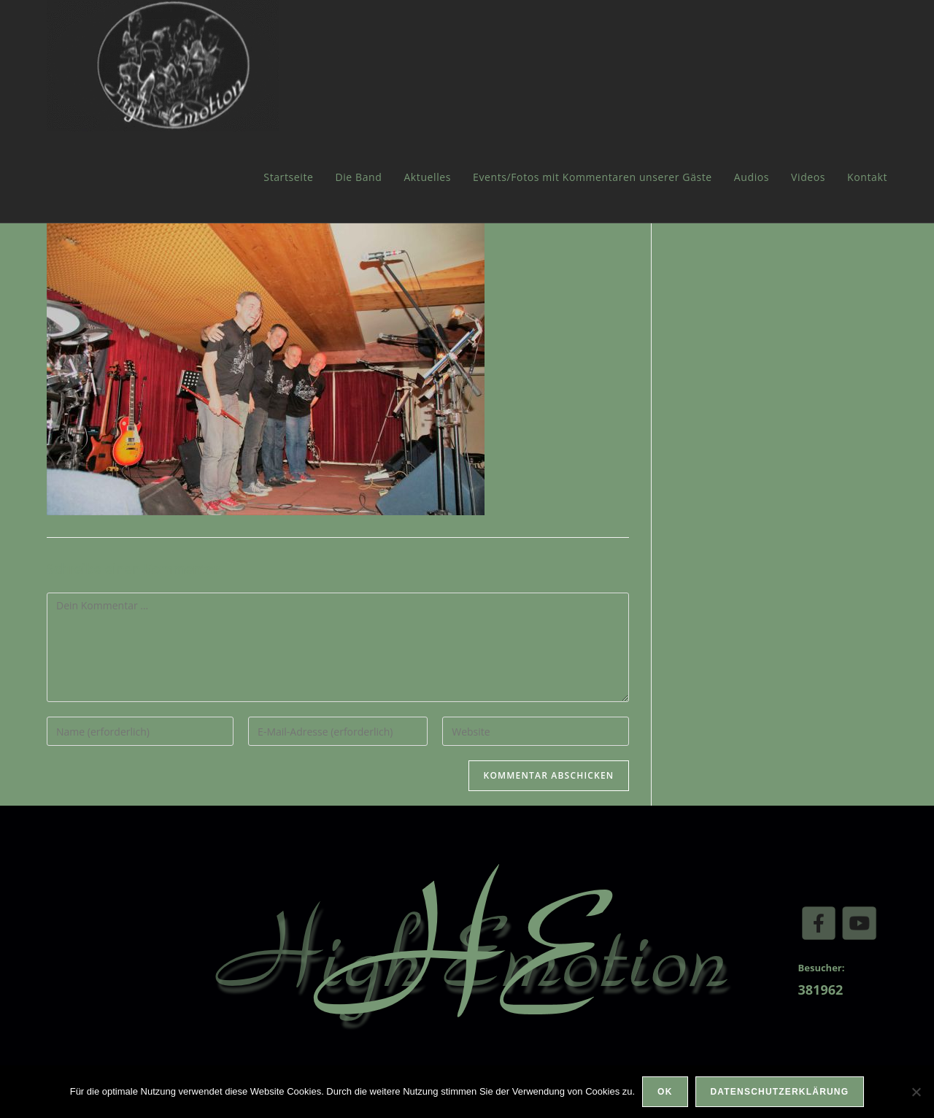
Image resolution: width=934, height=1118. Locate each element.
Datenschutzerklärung (780, 1092)
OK (664, 1092)
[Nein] (915, 1091)
